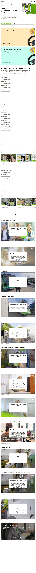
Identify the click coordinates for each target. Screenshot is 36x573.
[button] (2, 152)
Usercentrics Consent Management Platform (19, 234)
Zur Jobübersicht (6, 43)
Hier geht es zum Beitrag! (5, 79)
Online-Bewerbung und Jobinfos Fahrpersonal (12, 537)
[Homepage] (3, 1)
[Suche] (32, 1)
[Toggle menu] (34, 1)
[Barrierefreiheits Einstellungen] (29, 1)
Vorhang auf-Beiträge (6, 23)
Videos (14, 23)
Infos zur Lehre (6, 62)
